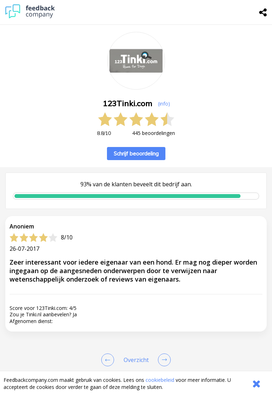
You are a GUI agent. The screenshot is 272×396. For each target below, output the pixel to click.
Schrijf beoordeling (136, 153)
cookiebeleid (160, 380)
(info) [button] (164, 103)
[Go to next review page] (163, 359)
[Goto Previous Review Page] (109, 359)
